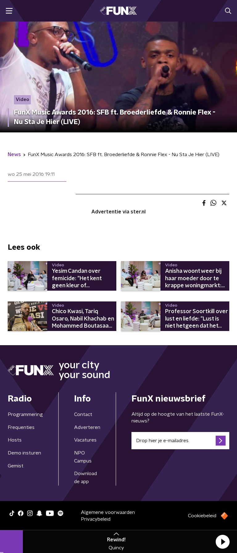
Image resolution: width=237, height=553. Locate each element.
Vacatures (85, 440)
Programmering (25, 414)
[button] (222, 541)
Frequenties (21, 427)
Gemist (15, 465)
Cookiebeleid (202, 515)
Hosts (15, 440)
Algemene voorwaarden (108, 512)
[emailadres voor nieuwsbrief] (180, 440)
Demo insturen (24, 452)
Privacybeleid (95, 519)
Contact (83, 414)
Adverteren (87, 427)
